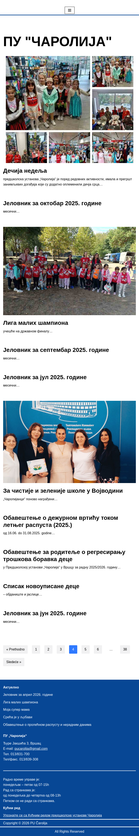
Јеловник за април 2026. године (28, 694)
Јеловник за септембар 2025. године (56, 350)
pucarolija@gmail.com (31, 748)
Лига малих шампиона (35, 323)
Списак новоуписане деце (41, 586)
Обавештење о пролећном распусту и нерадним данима (47, 724)
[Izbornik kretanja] (70, 10)
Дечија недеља (25, 170)
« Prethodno (15, 649)
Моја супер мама (16, 709)
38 (125, 649)
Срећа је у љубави (17, 717)
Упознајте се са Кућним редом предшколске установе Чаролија (52, 815)
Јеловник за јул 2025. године (45, 377)
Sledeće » (13, 662)
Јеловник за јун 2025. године (45, 613)
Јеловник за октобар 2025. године (52, 203)
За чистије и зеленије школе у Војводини (63, 490)
